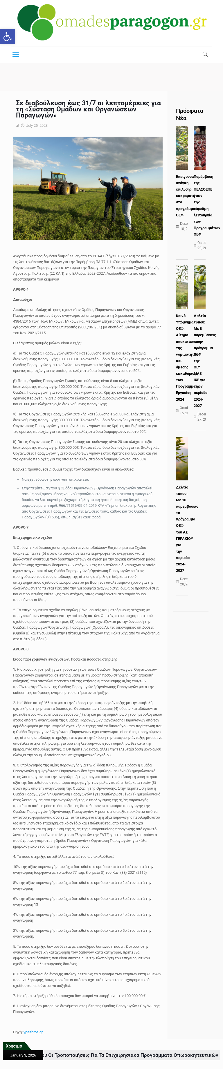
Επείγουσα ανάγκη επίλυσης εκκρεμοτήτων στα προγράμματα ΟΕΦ (189, 195)
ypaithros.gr (33, 1032)
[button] (7, 36)
